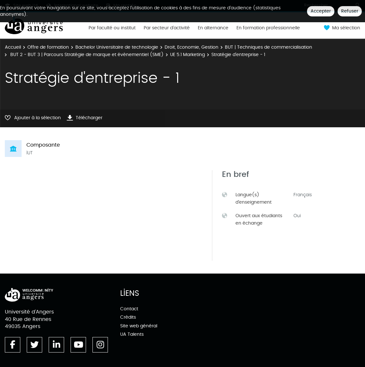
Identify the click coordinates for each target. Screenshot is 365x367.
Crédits (128, 317)
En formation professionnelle (268, 28)
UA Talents (132, 334)
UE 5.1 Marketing (187, 54)
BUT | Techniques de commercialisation (268, 47)
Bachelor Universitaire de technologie (116, 47)
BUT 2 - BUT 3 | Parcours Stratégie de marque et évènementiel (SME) (86, 54)
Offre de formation (48, 47)
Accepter (321, 11)
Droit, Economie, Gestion (191, 47)
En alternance (213, 28)
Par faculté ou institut (112, 28)
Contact (129, 308)
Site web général (138, 326)
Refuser (349, 11)
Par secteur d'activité (167, 28)
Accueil (13, 47)
